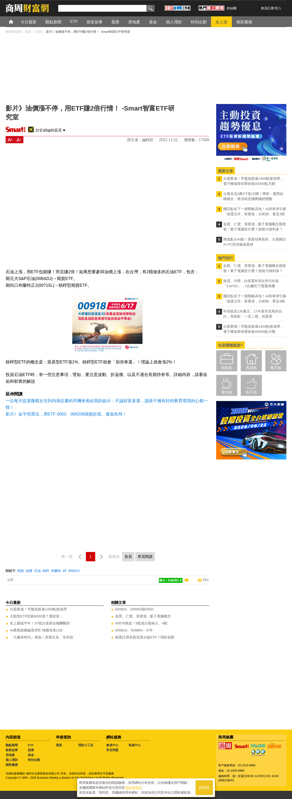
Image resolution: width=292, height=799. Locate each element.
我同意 (204, 788)
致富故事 (12, 750)
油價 (29, 571)
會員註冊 (267, 8)
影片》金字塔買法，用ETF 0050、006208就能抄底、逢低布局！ (66, 414)
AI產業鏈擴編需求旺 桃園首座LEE (36, 630)
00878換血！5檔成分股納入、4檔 (141, 623)
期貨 (20, 571)
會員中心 (112, 745)
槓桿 (46, 571)
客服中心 (134, 745)
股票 (31, 750)
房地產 (10, 755)
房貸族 (251, 368)
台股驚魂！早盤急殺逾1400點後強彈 (38, 609)
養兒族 (275, 368)
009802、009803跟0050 (134, 609)
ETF (31, 745)
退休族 (226, 392)
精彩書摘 (12, 765)
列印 (206, 580)
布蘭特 (56, 571)
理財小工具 (85, 745)
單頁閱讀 (145, 557)
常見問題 (112, 750)
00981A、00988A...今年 (134, 630)
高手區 (251, 392)
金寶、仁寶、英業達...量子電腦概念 (143, 616)
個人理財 (12, 760)
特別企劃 (34, 760)
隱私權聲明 (133, 787)
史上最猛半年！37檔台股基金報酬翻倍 (40, 623)
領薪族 (226, 368)
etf (64, 571)
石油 (37, 571)
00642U (74, 571)
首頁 (15, 21)
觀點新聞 (12, 745)
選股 (59, 745)
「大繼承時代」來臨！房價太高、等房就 (41, 637)
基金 (31, 755)
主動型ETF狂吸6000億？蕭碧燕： (36, 616)
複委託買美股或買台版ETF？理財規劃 (144, 637)
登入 (278, 8)
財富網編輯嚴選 (49, 130)
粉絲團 (232, 8)
